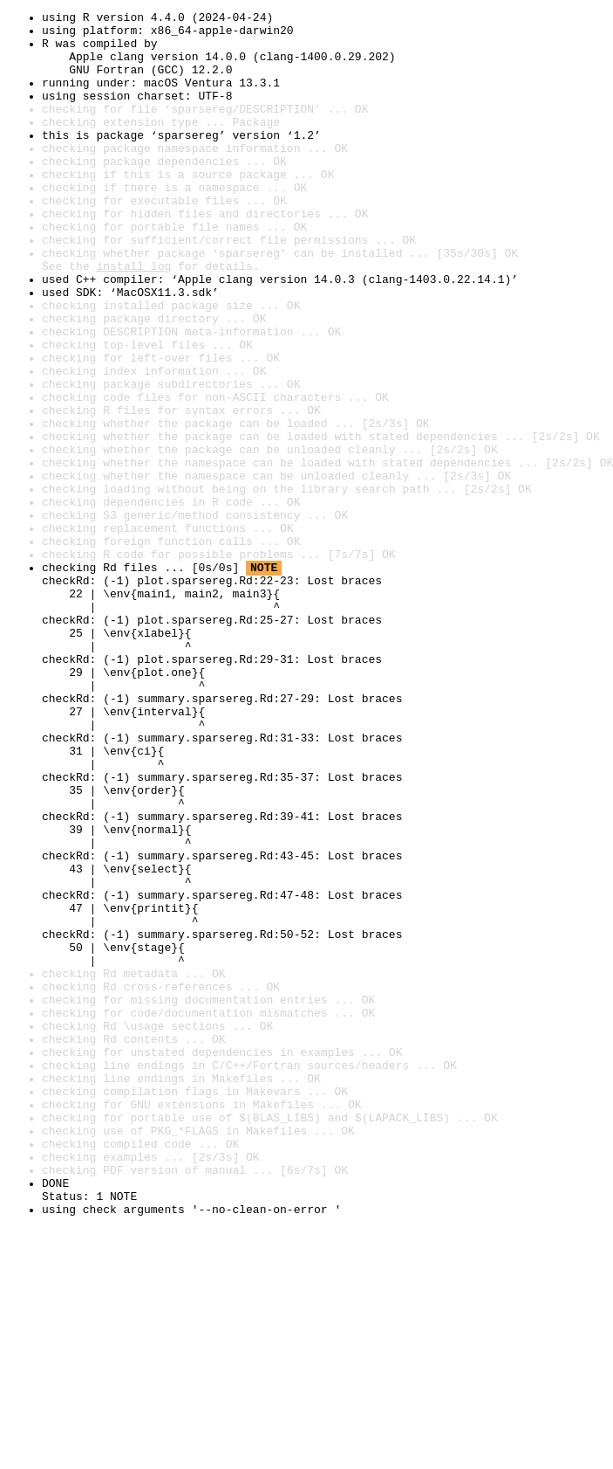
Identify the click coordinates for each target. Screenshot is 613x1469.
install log (133, 318)
